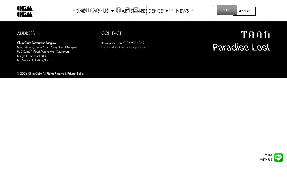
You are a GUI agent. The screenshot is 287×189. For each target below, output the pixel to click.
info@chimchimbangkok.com (128, 47)
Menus (103, 11)
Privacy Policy (75, 73)
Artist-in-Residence (145, 11)
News (182, 11)
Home (79, 11)
